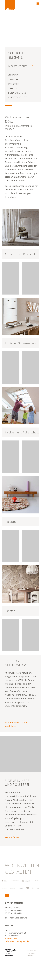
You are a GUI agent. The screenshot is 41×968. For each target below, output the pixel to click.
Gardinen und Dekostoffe (21, 254)
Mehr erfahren (12, 837)
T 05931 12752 (11, 938)
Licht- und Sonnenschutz (20, 343)
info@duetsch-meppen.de (17, 941)
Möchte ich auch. (20, 66)
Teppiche (10, 521)
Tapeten (10, 611)
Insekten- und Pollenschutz (22, 432)
